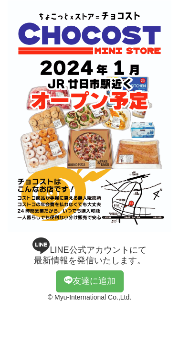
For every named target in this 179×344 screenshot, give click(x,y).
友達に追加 (90, 281)
